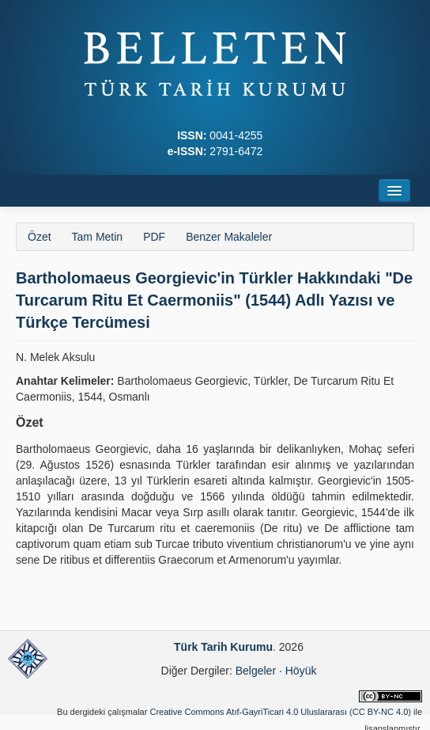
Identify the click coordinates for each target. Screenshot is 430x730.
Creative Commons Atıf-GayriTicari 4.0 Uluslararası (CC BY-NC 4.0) (280, 712)
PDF (154, 236)
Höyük (301, 670)
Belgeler (256, 670)
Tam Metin (97, 236)
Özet (39, 236)
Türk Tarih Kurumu (223, 647)
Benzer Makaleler (229, 236)
